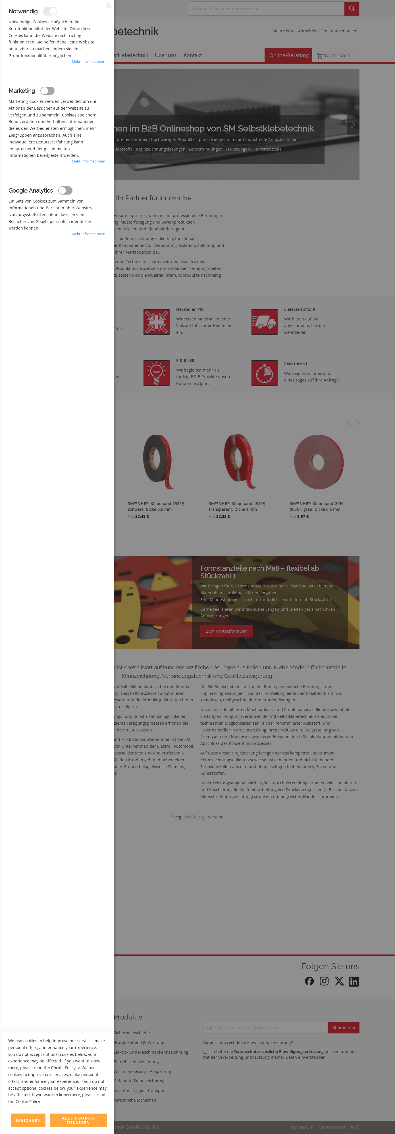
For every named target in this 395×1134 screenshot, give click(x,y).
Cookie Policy (63, 1067)
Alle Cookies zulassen (78, 1120)
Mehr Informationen (88, 61)
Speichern (28, 1120)
